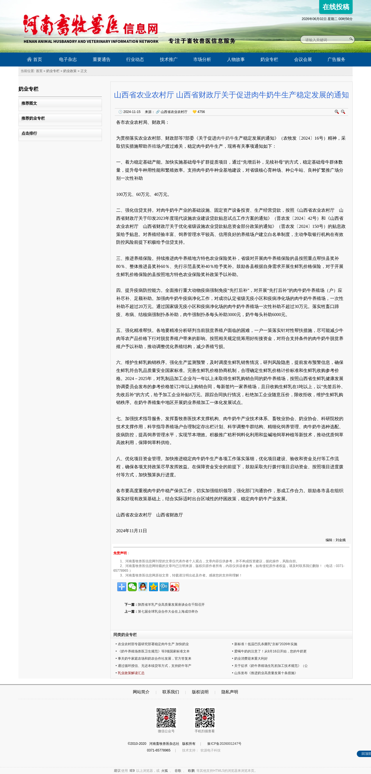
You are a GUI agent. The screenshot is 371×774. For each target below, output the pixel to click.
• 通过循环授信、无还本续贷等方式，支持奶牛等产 (153, 666)
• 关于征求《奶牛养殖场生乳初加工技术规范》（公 (270, 666)
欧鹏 (191, 771)
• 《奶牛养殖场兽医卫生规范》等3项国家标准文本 (153, 651)
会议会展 (303, 59)
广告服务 (336, 59)
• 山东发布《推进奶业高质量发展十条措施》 (265, 673)
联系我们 (170, 691)
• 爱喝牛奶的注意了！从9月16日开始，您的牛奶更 (269, 651)
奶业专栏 (269, 59)
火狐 (164, 771)
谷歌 (178, 771)
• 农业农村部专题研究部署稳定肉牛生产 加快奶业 (152, 644)
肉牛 (220, 138)
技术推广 (169, 59)
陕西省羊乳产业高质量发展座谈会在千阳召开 (171, 605)
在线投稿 (336, 7)
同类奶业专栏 (125, 634)
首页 (34, 59)
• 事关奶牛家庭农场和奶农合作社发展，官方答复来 (153, 658)
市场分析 (202, 59)
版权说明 (200, 691)
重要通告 (102, 59)
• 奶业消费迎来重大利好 (250, 658)
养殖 (151, 146)
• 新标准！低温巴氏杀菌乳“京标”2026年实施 (264, 644)
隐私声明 (229, 691)
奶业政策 (70, 71)
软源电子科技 (211, 750)
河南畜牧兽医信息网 (84, 4)
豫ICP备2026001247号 (224, 744)
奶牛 (229, 138)
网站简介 (141, 691)
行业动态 (135, 59)
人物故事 (236, 59)
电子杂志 (68, 59)
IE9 (132, 771)
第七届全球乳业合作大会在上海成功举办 (168, 611)
